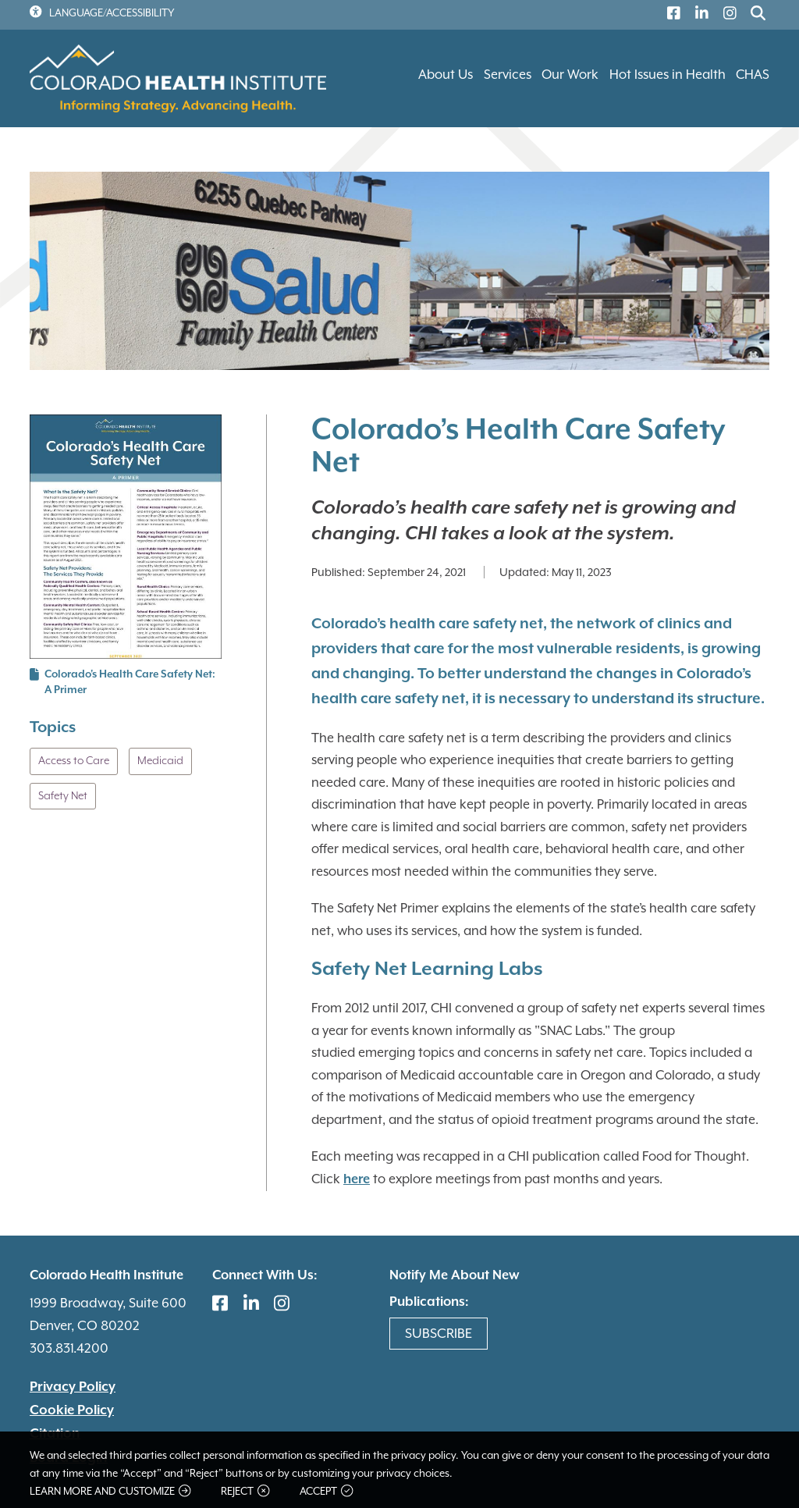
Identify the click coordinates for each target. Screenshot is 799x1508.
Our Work (570, 74)
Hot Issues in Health (667, 74)
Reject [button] (245, 1491)
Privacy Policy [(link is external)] (72, 1387)
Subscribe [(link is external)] (438, 1333)
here (356, 1179)
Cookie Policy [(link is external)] (72, 1410)
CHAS (752, 74)
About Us (445, 74)
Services (507, 74)
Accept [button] (326, 1491)
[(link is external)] (670, 15)
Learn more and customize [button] (110, 1491)
